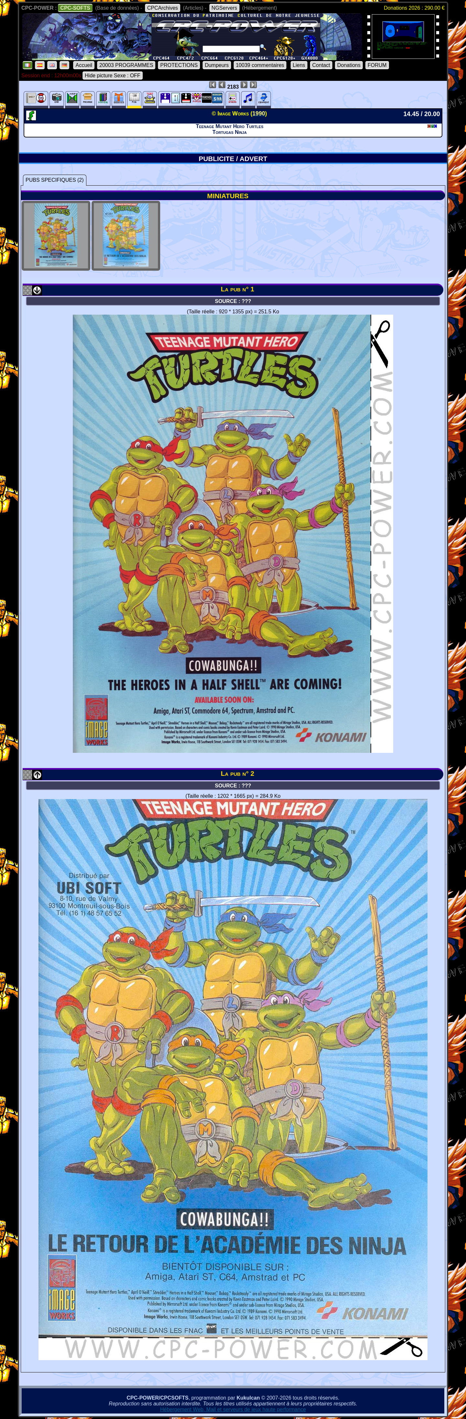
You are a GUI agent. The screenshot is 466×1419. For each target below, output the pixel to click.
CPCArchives (162, 8)
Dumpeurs (217, 65)
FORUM (377, 65)
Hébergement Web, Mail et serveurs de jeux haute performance (233, 1409)
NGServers (224, 8)
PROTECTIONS (179, 65)
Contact (321, 65)
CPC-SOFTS (75, 8)
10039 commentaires (260, 65)
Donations (349, 65)
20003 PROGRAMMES (126, 65)
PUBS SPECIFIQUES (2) (55, 180)
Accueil (83, 65)
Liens (299, 65)
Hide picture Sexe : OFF (112, 75)
